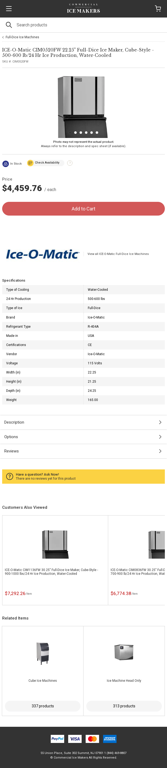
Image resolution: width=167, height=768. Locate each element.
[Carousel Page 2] (75, 132)
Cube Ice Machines (42, 681)
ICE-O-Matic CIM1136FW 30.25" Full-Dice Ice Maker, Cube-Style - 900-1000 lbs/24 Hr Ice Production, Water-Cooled (51, 572)
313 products (124, 706)
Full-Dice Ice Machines (22, 37)
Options (11, 436)
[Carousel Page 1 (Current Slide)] (70, 132)
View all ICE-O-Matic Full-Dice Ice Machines (118, 254)
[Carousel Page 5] (91, 132)
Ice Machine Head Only (124, 681)
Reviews (11, 451)
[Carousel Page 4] (86, 132)
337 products (43, 706)
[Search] (83, 25)
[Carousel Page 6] (97, 132)
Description (14, 422)
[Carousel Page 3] (80, 132)
